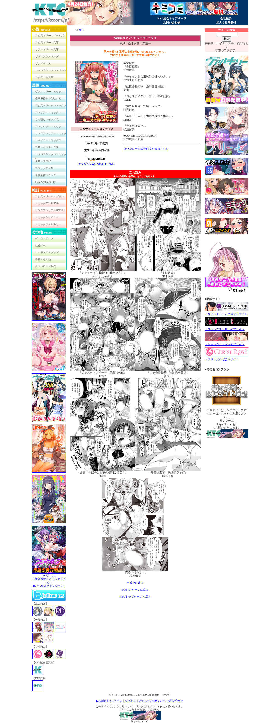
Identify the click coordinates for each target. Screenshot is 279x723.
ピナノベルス (43, 63)
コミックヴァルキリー (48, 224)
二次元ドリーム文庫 (47, 42)
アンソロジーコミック (48, 126)
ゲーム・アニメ (44, 238)
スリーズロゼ (43, 161)
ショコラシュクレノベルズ (50, 70)
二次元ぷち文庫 (44, 77)
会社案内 (130, 700)
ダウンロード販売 (45, 266)
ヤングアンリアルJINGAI (50, 210)
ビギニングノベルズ (47, 56)
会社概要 (226, 18)
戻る (81, 30)
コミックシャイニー (47, 217)
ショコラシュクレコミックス (50, 155)
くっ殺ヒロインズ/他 (47, 119)
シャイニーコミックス (48, 140)
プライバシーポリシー (152, 700)
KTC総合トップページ (171, 18)
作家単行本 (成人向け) (48, 98)
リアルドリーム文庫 (47, 49)
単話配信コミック (45, 175)
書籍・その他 (43, 259)
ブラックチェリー (45, 168)
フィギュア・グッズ (47, 252)
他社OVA (40, 245)
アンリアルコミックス (48, 112)
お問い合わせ (171, 22)
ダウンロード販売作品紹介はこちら (146, 148)
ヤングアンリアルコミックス (50, 134)
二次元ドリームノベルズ (49, 35)
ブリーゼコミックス (47, 147)
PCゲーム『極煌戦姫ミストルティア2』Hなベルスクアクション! (49, 579)
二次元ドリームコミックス (50, 105)
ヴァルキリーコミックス (49, 91)
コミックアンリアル (47, 203)
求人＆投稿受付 (226, 22)
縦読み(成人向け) (45, 182)
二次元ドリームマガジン (49, 196)
